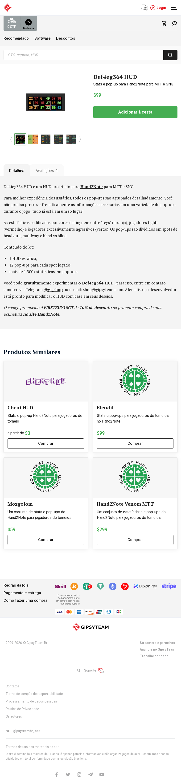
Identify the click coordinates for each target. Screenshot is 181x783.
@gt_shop (53, 289)
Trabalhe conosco (154, 656)
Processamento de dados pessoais (32, 701)
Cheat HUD (20, 407)
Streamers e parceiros (157, 643)
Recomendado (16, 38)
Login (158, 7)
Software (42, 38)
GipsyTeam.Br (37, 643)
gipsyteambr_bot (23, 731)
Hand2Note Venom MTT (125, 504)
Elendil (105, 407)
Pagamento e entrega (22, 593)
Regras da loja (16, 585)
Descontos (65, 38)
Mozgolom (20, 504)
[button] (11, 139)
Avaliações (47, 170)
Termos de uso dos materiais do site (32, 747)
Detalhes (16, 170)
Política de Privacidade (22, 709)
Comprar (45, 443)
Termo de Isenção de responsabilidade (34, 694)
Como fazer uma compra (25, 600)
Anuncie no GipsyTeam (157, 649)
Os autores (14, 716)
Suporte (86, 670)
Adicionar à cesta (135, 112)
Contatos (12, 686)
